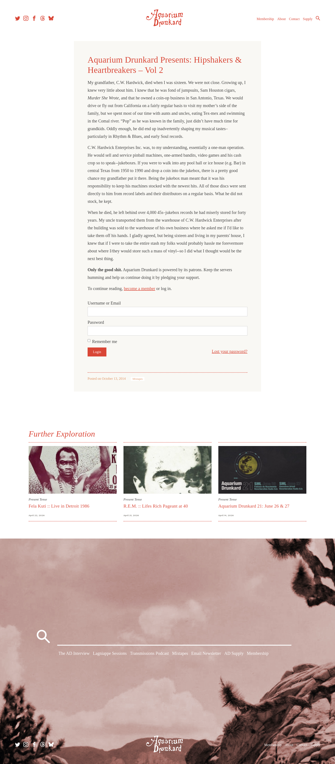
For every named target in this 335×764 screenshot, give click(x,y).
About (281, 19)
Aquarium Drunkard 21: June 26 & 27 (253, 506)
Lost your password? (229, 351)
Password (96, 322)
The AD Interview (74, 653)
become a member (139, 288)
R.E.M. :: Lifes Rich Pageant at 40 (155, 506)
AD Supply (234, 653)
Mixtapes (137, 378)
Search (318, 18)
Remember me (104, 341)
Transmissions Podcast (149, 653)
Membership (265, 19)
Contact (294, 19)
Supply (308, 19)
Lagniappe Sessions (110, 653)
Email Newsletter (206, 653)
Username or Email (104, 303)
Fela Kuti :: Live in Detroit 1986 (59, 506)
